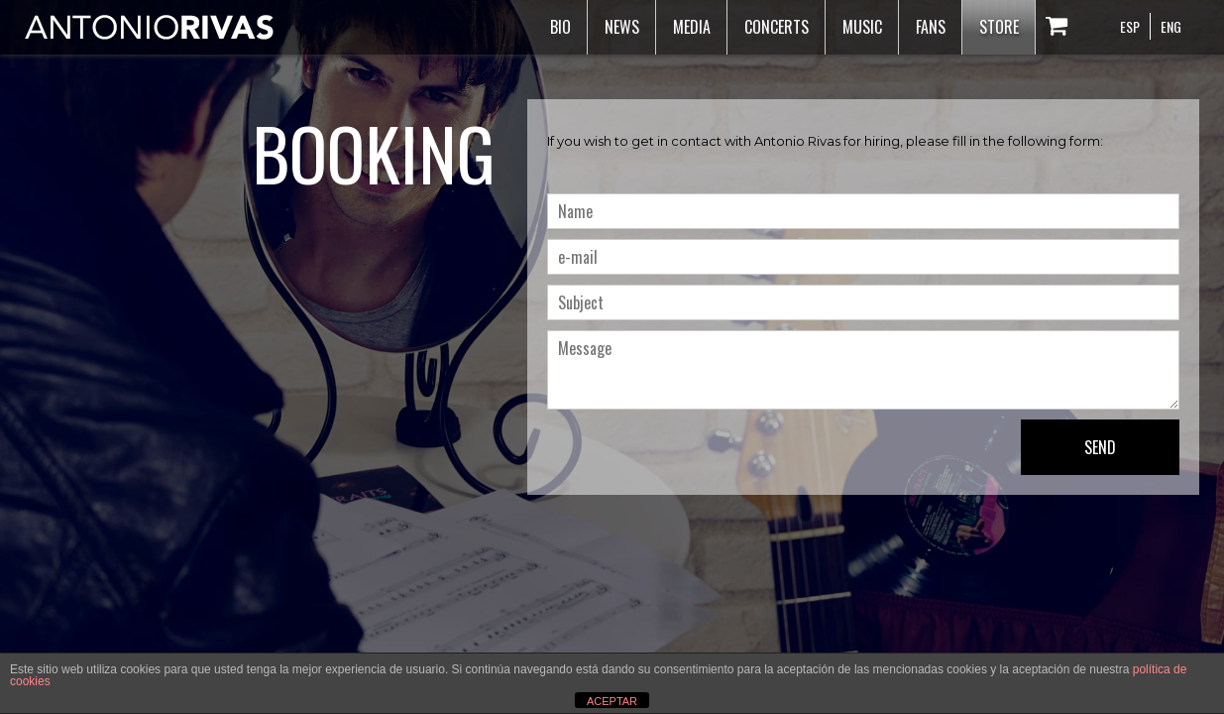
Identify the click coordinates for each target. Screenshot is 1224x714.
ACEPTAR (612, 701)
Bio (560, 27)
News (622, 27)
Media (692, 27)
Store (999, 27)
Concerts (776, 27)
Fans (931, 27)
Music (862, 27)
